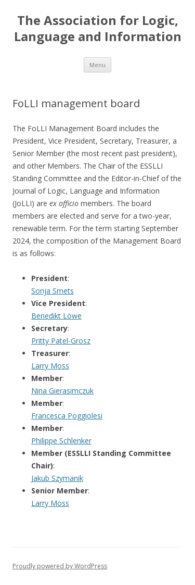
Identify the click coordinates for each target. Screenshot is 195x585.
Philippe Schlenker (61, 441)
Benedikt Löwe (56, 316)
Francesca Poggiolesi (66, 416)
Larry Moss (50, 366)
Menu (97, 65)
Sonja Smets (52, 291)
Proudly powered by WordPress (59, 566)
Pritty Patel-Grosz (60, 341)
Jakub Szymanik (57, 478)
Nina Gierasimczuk (62, 391)
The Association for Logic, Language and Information (97, 28)
